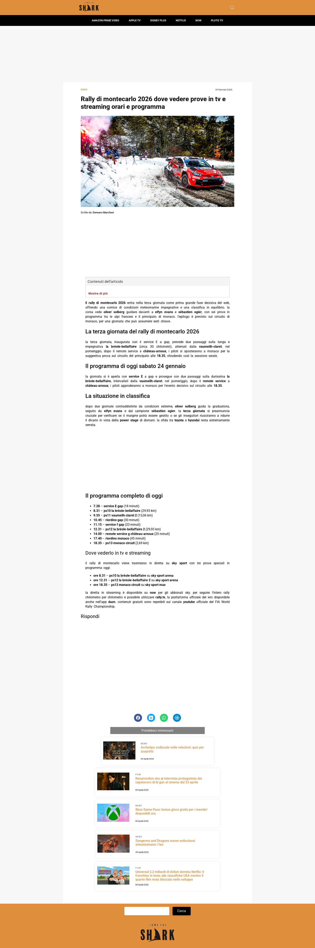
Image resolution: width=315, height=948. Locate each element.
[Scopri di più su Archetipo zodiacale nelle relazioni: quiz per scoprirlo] (119, 751)
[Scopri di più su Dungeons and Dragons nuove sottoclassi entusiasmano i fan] (113, 844)
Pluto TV (217, 20)
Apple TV (135, 20)
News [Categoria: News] (84, 89)
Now (198, 20)
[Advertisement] (157, 54)
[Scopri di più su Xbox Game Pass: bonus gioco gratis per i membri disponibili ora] (113, 813)
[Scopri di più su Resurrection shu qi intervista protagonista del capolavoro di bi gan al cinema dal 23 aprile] (113, 782)
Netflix (181, 20)
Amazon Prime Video (105, 20)
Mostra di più (98, 293)
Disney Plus (158, 20)
